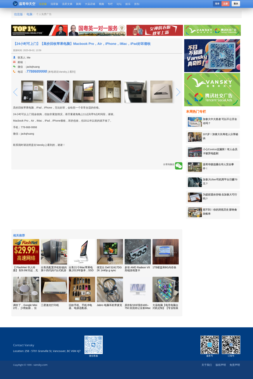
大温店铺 (90, 3)
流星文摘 (67, 3)
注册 (225, 3)
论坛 (119, 3)
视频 (101, 3)
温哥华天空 (24, 3)
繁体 (236, 3)
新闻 (78, 3)
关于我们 (207, 364)
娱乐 (128, 3)
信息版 (43, 3)
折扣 (136, 3)
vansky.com (40, 364)
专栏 (110, 3)
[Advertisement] (96, 200)
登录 (217, 3)
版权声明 (221, 364)
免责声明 (235, 364)
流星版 (54, 3)
